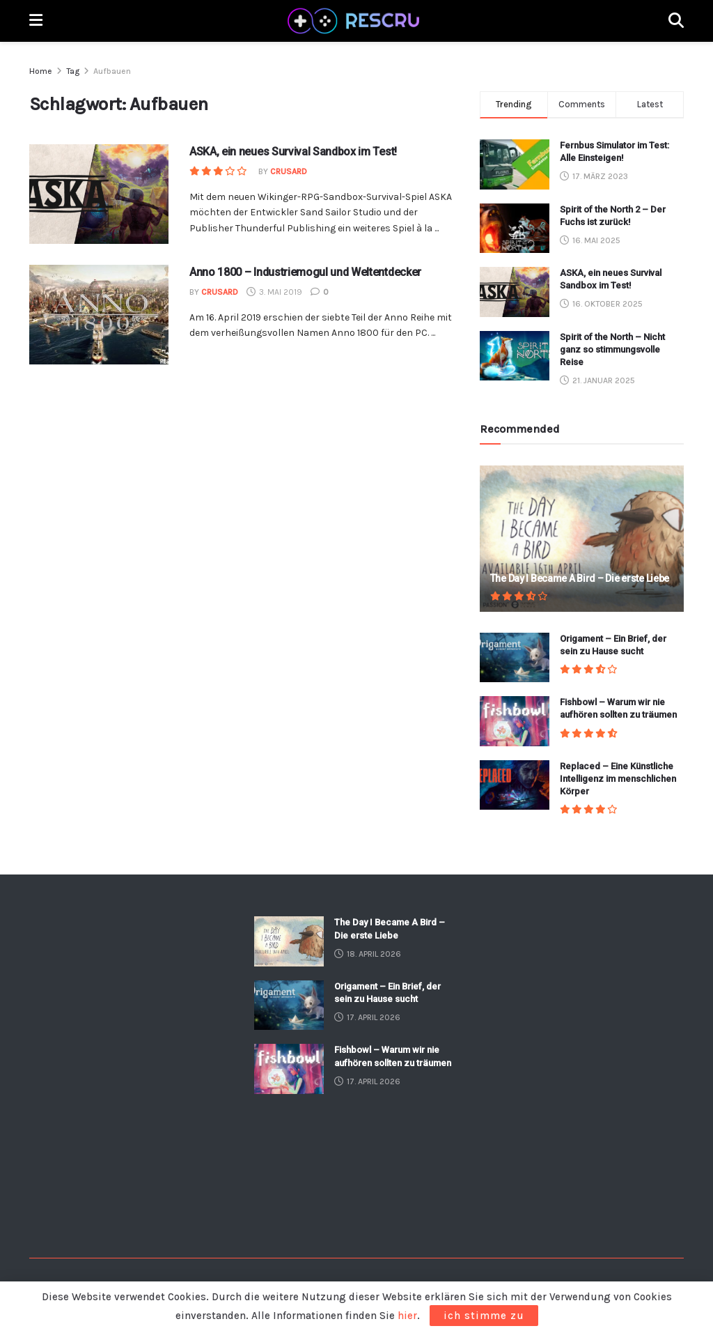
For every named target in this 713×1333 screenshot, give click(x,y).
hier (407, 1315)
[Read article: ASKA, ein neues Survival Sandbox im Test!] (99, 194)
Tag (72, 71)
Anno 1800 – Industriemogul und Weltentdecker (305, 272)
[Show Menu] (35, 21)
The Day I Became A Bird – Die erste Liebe (580, 578)
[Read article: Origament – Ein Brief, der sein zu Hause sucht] (514, 658)
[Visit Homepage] (355, 21)
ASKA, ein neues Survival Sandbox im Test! (293, 151)
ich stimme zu (484, 1315)
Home (40, 71)
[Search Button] (676, 21)
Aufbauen (112, 71)
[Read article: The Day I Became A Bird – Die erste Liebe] (582, 538)
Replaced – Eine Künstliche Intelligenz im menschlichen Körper (618, 778)
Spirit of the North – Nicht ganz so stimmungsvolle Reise (612, 349)
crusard (288, 171)
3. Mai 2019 (274, 292)
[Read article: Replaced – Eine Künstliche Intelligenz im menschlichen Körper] (514, 785)
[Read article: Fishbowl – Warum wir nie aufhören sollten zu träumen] (514, 721)
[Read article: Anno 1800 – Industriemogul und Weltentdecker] (99, 314)
